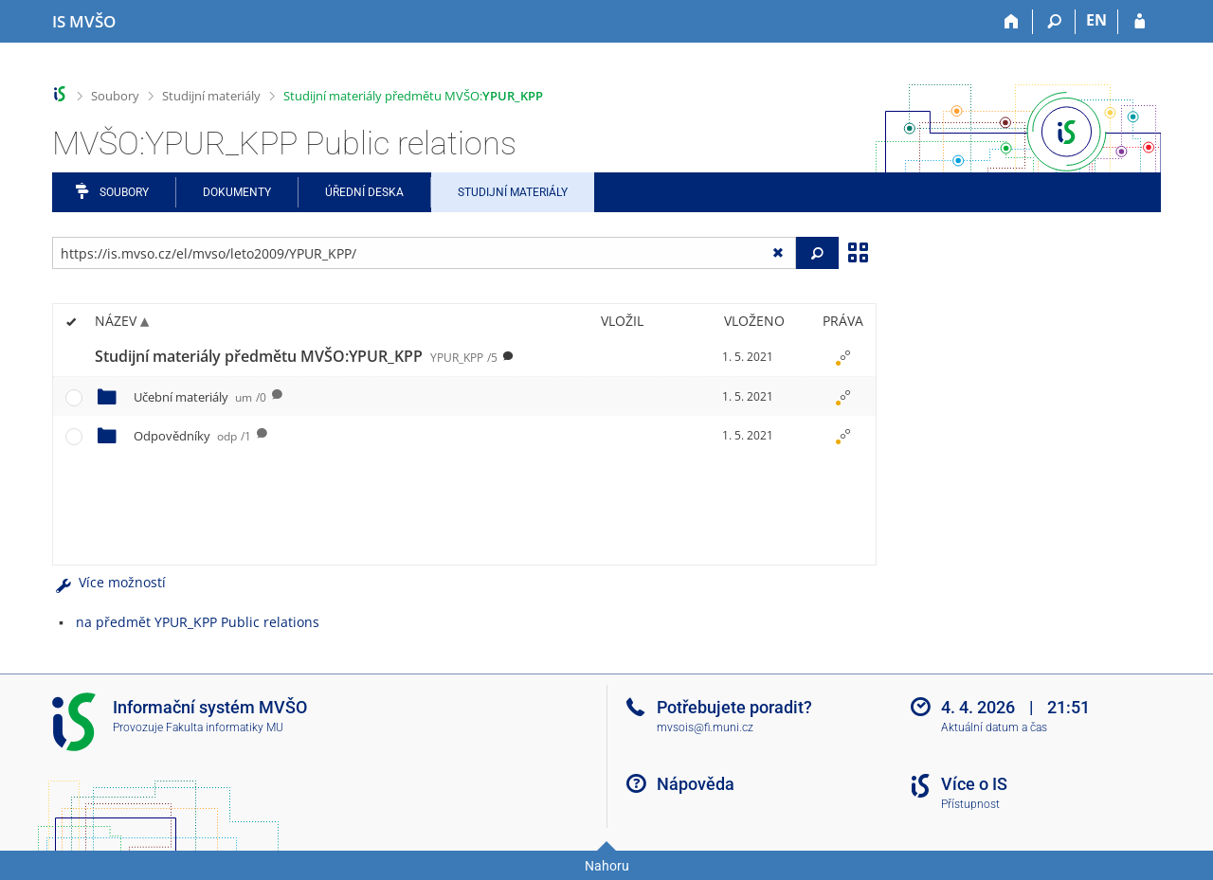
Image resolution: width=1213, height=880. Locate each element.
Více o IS (974, 784)
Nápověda (695, 784)
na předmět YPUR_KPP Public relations (197, 622)
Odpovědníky (192, 435)
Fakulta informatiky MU (224, 727)
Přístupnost (970, 804)
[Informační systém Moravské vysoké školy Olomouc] (84, 21)
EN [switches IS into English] (1096, 19)
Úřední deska (364, 192)
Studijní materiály (211, 95)
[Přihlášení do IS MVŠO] (1139, 21)
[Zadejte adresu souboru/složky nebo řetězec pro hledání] (424, 253)
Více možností (109, 582)
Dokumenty (237, 192)
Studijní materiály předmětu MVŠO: (413, 95)
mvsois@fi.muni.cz (705, 727)
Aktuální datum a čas (994, 727)
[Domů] (1011, 21)
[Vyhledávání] (1054, 21)
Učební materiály (200, 396)
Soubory (115, 95)
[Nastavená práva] (842, 357)
